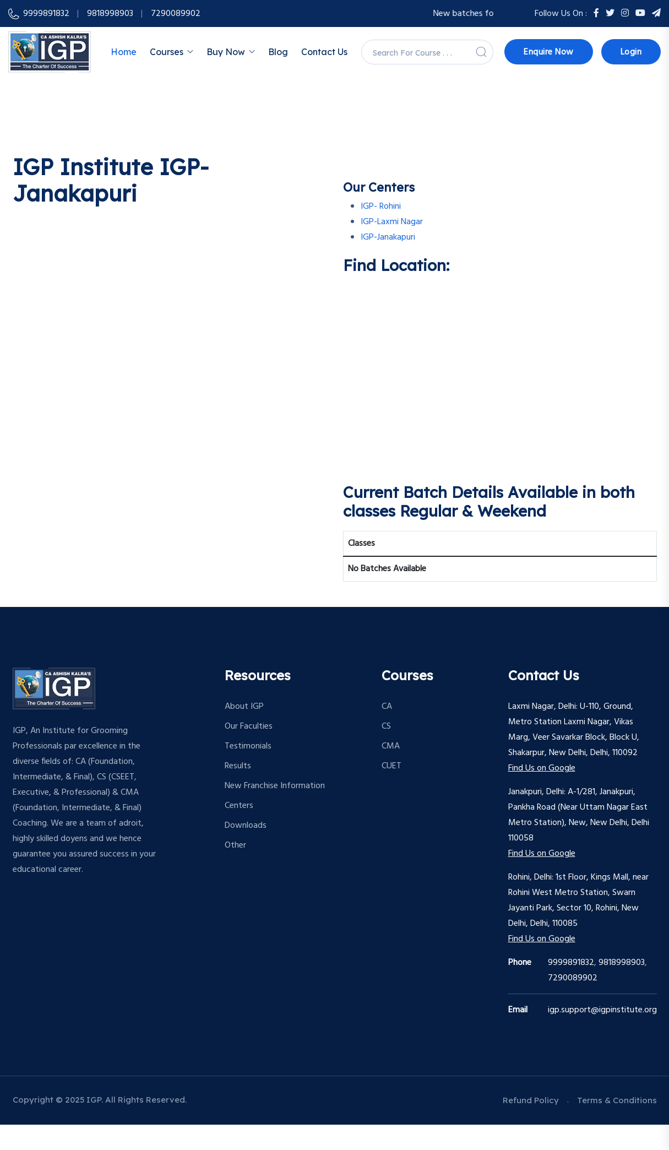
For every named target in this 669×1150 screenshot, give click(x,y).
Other (235, 845)
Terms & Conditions (617, 1100)
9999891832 (46, 14)
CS (386, 726)
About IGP (244, 706)
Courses (166, 51)
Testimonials (248, 746)
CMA (391, 746)
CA (387, 706)
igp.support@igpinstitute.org (602, 1010)
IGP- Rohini (381, 206)
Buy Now (225, 51)
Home (124, 51)
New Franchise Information (275, 786)
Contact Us (324, 51)
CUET (391, 766)
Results (238, 766)
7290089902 (572, 978)
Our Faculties (249, 726)
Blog (278, 51)
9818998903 (110, 14)
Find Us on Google (541, 768)
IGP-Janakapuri (388, 237)
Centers (239, 806)
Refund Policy (531, 1100)
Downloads (245, 825)
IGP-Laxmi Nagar (392, 222)
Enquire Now (549, 52)
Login (631, 52)
